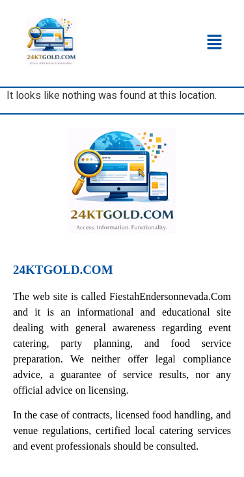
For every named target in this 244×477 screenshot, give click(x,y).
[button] (214, 43)
